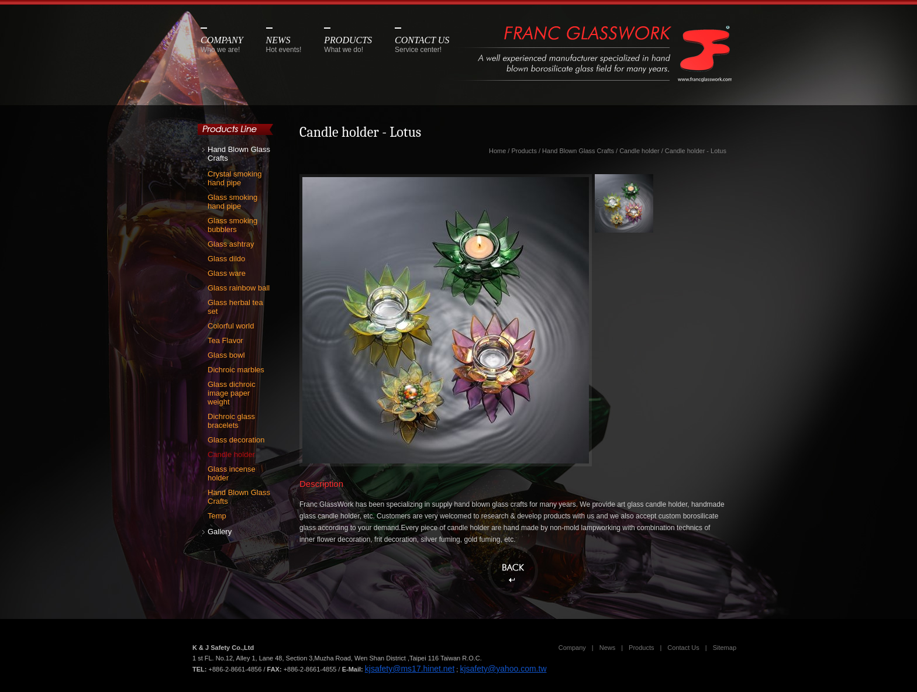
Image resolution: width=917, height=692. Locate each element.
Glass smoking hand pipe (232, 201)
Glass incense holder (232, 473)
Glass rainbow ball (239, 287)
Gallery (220, 531)
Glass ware (227, 273)
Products (523, 150)
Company (572, 647)
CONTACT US (422, 44)
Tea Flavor (225, 340)
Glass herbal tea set (235, 307)
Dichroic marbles (236, 369)
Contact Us (683, 647)
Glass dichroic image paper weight (232, 393)
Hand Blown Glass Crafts (239, 153)
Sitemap (724, 647)
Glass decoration (236, 439)
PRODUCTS (348, 44)
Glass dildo (226, 258)
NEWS (284, 44)
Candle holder (231, 454)
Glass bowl (226, 355)
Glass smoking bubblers (232, 225)
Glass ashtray (231, 244)
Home (497, 150)
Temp (217, 515)
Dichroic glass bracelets (231, 421)
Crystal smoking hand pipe (234, 178)
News (607, 647)
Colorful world (231, 325)
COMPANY (222, 44)
